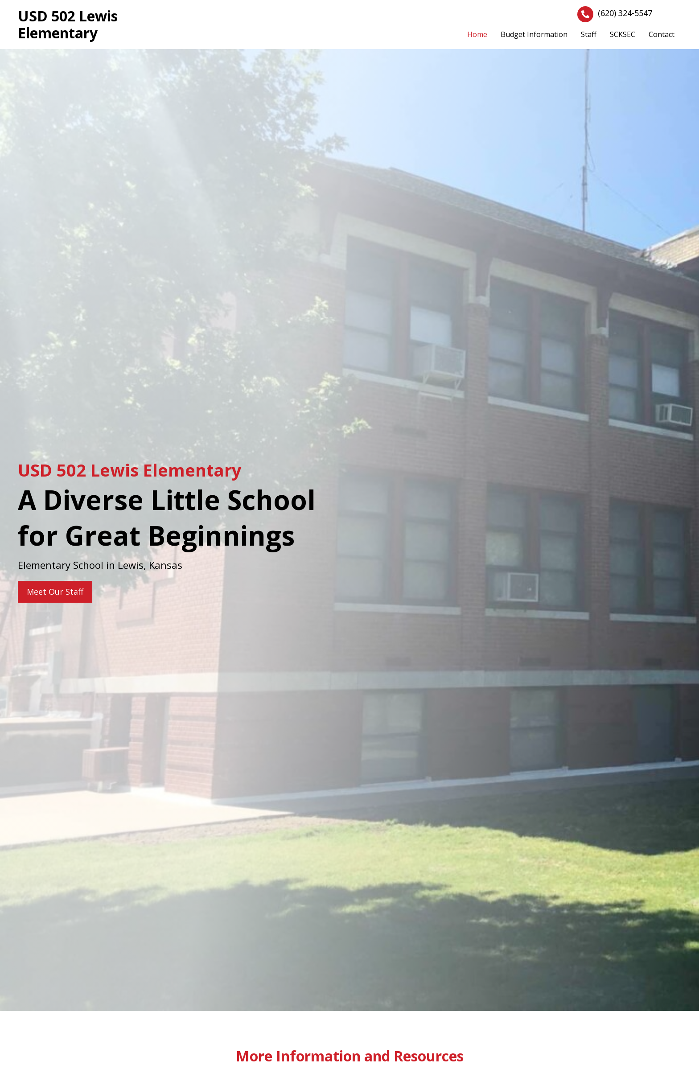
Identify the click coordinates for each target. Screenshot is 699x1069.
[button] (55, 592)
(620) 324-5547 (625, 13)
